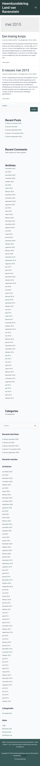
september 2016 (10, 329)
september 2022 (10, 201)
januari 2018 (9, 299)
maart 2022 (9, 214)
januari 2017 (9, 319)
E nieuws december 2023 (13, 130)
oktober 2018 (9, 280)
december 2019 (10, 257)
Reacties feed (6, 732)
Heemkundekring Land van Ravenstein (15, 7)
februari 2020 (9, 250)
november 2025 (10, 168)
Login (4, 725)
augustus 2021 (10, 227)
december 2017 (10, 303)
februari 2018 (9, 296)
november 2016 (10, 322)
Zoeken (4, 105)
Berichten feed (7, 729)
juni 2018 (8, 286)
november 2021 (10, 224)
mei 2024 (8, 172)
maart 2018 (9, 293)
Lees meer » (6, 62)
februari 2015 (9, 372)
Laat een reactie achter (9, 40)
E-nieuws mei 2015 (15, 70)
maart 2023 (9, 188)
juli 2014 (8, 385)
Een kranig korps (14, 36)
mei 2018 (8, 290)
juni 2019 (8, 267)
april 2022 (8, 211)
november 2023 (10, 178)
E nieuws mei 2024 (11, 126)
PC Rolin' (24, 755)
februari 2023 (9, 191)
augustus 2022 (10, 204)
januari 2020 (9, 254)
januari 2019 (9, 273)
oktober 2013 (9, 398)
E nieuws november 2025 (13, 123)
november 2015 (10, 349)
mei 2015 (8, 362)
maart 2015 (9, 368)
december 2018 (10, 277)
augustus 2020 (10, 247)
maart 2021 (9, 234)
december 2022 (10, 195)
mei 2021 (8, 231)
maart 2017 (9, 316)
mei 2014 (8, 391)
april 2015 (8, 365)
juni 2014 (8, 388)
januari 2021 (9, 237)
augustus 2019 (10, 263)
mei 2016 (8, 336)
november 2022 (10, 198)
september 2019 (10, 260)
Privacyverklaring (20, 759)
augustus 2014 (10, 382)
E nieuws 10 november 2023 (14, 133)
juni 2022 (8, 208)
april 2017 (8, 313)
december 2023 (10, 175)
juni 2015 (8, 359)
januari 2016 (9, 342)
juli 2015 (8, 355)
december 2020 (10, 240)
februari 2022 (9, 218)
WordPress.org (7, 735)
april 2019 (8, 270)
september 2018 (10, 283)
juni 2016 (8, 332)
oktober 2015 (9, 352)
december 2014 (10, 375)
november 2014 (10, 378)
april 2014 (8, 395)
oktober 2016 (9, 326)
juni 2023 (8, 185)
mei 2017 (8, 309)
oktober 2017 (9, 306)
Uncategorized (23, 40)
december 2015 (10, 345)
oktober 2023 (9, 181)
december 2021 (10, 221)
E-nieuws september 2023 (13, 136)
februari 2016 (9, 339)
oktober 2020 (9, 244)
